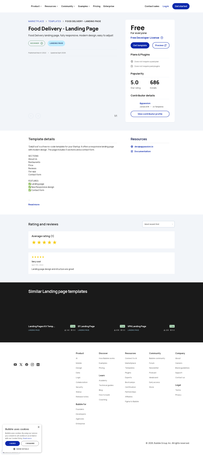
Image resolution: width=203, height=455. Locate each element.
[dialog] (22, 438)
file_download (65, 330)
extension (132, 66)
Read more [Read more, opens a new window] (27, 438)
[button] (22, 449)
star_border (72, 330)
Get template (140, 45)
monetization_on (132, 61)
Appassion (145, 103)
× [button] (38, 427)
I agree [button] (12, 443)
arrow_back (31, 116)
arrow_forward (38, 116)
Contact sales (152, 6)
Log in (166, 6)
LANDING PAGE (34, 330)
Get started (181, 6)
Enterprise (108, 6)
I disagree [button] (30, 443)
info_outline (41, 43)
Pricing (96, 6)
